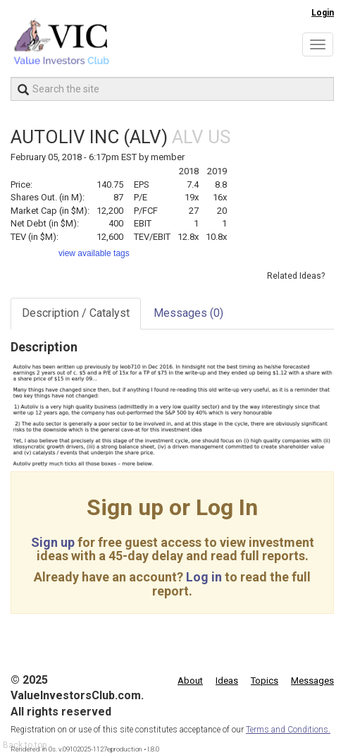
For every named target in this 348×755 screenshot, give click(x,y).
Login (322, 13)
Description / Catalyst (76, 313)
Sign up (53, 542)
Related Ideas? (296, 276)
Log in (204, 576)
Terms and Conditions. (288, 730)
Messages (188, 313)
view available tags (94, 253)
